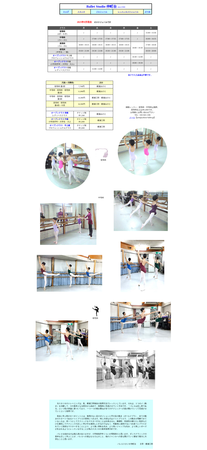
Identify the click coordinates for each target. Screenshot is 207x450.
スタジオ (81, 12)
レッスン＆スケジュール (128, 12)
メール (147, 12)
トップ (66, 12)
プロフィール (101, 12)
